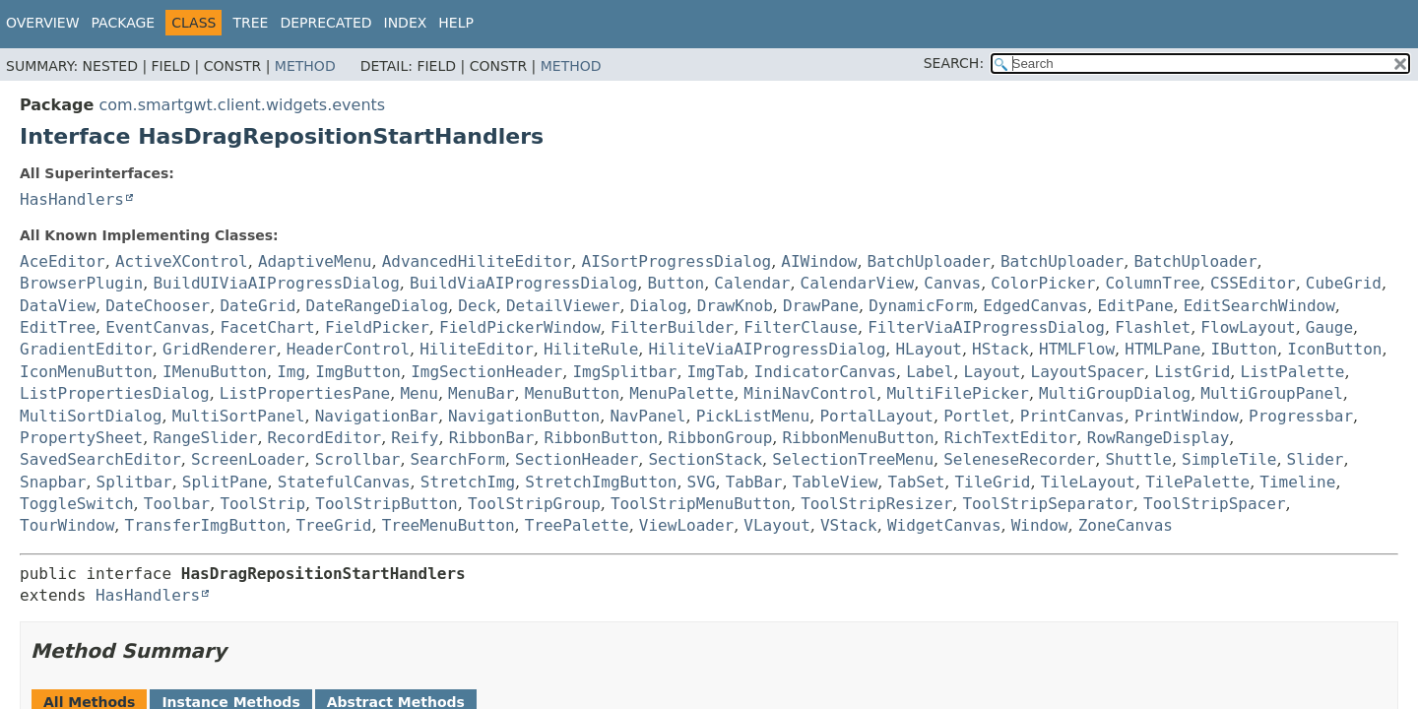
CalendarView (858, 283)
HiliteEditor (476, 349)
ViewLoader (686, 525)
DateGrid (257, 305)
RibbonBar (492, 437)
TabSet (915, 482)
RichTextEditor (1010, 437)
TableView (835, 482)
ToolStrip (262, 503)
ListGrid (1192, 371)
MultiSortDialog (91, 416)
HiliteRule (591, 349)
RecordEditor (325, 437)
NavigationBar (376, 416)
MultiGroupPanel (1271, 393)
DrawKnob (735, 305)
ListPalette (1293, 371)
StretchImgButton (601, 482)
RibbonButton (602, 437)
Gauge (1329, 327)
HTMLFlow (1077, 349)
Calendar (752, 283)
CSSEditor (1253, 283)
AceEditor (62, 261)
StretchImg (467, 482)
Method (305, 66)
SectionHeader (576, 459)
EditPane (1135, 305)
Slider (1315, 459)
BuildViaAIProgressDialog (523, 283)
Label (929, 371)
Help (456, 23)
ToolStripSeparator (1047, 503)
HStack (1000, 349)
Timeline (1297, 482)
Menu (419, 393)
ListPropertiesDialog (115, 393)
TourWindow (67, 525)
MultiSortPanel (238, 416)
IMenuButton (214, 371)
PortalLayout (876, 416)
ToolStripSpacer (1214, 503)
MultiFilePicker (957, 393)
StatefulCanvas (344, 482)
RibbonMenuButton (858, 437)
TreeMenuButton (448, 525)
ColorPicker (1043, 283)
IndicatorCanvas (825, 371)
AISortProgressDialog (677, 261)
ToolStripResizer (876, 503)
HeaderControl (348, 349)
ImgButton (358, 371)
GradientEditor (86, 349)
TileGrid (992, 482)
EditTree (58, 327)
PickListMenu (753, 416)
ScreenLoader (248, 459)
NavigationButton (524, 416)
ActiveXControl (181, 261)
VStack (848, 525)
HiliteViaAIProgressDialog (766, 349)
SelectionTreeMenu (853, 459)
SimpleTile (1229, 459)
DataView (58, 305)
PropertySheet (81, 437)
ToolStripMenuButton (701, 503)
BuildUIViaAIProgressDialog (276, 283)
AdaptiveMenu (315, 261)
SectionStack (705, 459)
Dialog (658, 305)
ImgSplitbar (624, 371)
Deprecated (325, 23)
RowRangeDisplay (1158, 437)
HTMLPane (1162, 349)
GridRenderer (219, 349)
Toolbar (177, 503)
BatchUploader (929, 261)
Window (1039, 525)
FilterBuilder (672, 327)
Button (675, 283)
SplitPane (225, 482)
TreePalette (577, 525)
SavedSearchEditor (100, 459)
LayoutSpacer (1088, 371)
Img (291, 371)
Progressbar (1301, 416)
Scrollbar (358, 459)
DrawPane (821, 305)
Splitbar (134, 482)
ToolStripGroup (534, 503)
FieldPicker (377, 327)
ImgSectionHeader (486, 371)
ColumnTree (1152, 283)
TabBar (754, 482)
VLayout (776, 525)
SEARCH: (954, 63)
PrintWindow (1186, 416)
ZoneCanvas (1125, 525)
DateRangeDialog (377, 305)
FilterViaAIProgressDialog (986, 327)
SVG (701, 482)
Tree (250, 23)
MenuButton (572, 393)
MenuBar (481, 393)
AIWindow (819, 261)
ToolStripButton (386, 503)
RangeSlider (205, 437)
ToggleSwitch (77, 503)
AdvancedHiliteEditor (477, 261)
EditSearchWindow (1259, 305)
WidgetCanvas (944, 525)
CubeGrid (1344, 283)
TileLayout (1088, 482)
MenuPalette (681, 393)
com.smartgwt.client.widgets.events (241, 105)
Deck (477, 305)
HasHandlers (72, 199)
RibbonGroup (720, 437)
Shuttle (1138, 459)
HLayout (928, 349)
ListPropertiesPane (305, 393)
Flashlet (1153, 327)
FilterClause (800, 327)
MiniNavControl (809, 393)
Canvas (952, 283)
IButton (1244, 349)
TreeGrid (333, 525)
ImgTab (715, 371)
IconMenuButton (86, 371)
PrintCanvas (1072, 416)
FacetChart (267, 327)
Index (405, 23)
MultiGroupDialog (1115, 393)
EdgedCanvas (1035, 305)
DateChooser (157, 305)
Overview (43, 23)
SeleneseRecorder (1019, 459)
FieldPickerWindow (520, 327)
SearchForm (458, 459)
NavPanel (647, 416)
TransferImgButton (206, 525)
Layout (992, 371)
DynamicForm (921, 305)
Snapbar (53, 482)
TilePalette (1197, 482)
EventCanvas (157, 327)
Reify (414, 437)
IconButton (1334, 349)
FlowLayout (1247, 327)
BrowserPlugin (81, 283)
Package (124, 23)
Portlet (976, 416)
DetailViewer (563, 305)
